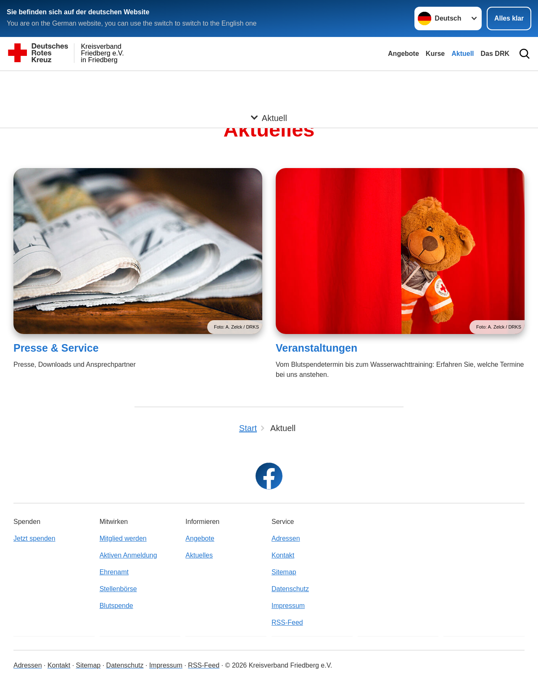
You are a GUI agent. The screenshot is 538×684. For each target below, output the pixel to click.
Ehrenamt (114, 572)
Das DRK (495, 53)
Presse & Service (56, 348)
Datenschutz (290, 588)
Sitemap (284, 572)
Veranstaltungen (316, 348)
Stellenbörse (118, 588)
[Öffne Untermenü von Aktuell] (269, 81)
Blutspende (116, 605)
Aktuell (462, 53)
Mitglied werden (123, 538)
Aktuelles (199, 555)
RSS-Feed (287, 622)
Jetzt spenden (34, 538)
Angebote (403, 53)
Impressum (288, 605)
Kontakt (283, 555)
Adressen (286, 538)
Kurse (435, 53)
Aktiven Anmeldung (128, 555)
